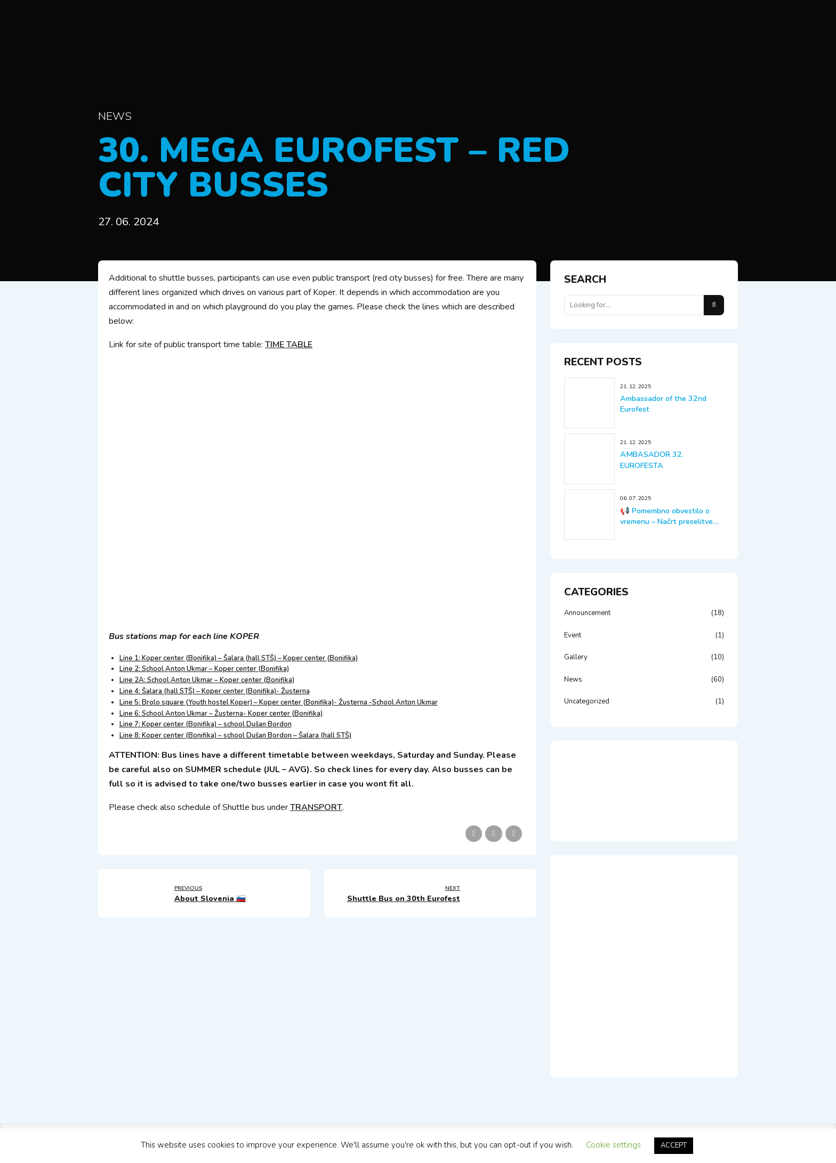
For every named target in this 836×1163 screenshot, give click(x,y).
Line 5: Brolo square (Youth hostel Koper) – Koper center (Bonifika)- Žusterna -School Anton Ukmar (278, 702)
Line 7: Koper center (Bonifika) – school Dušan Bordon (205, 724)
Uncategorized (586, 701)
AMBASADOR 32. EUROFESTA (652, 459)
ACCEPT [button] (674, 1145)
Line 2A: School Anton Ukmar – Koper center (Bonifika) (206, 680)
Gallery (576, 657)
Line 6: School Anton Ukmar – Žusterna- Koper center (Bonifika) (221, 713)
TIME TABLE (288, 344)
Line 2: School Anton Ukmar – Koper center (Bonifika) (204, 669)
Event (572, 635)
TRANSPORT (316, 807)
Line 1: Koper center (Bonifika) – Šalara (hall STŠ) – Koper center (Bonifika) (238, 658)
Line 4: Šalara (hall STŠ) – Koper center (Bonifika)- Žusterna (214, 691)
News (115, 116)
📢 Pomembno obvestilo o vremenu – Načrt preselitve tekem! (666, 521)
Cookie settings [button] (613, 1145)
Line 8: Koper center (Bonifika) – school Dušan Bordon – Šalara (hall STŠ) (235, 735)
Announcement (587, 613)
